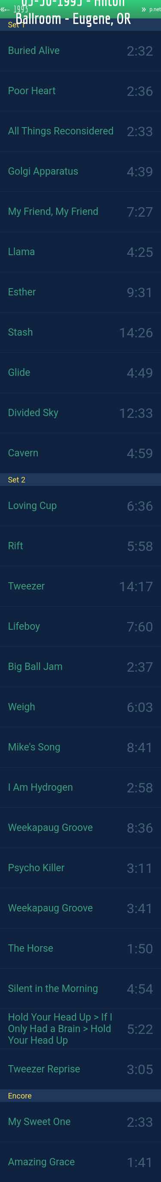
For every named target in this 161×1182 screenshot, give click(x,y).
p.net (155, 9)
